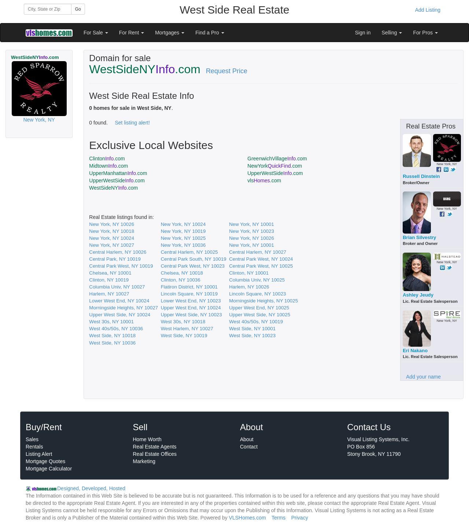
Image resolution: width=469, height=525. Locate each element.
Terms (278, 518)
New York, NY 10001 (251, 224)
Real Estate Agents (155, 447)
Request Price (226, 71)
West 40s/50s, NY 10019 (256, 321)
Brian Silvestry (419, 237)
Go (78, 9)
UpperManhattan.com (118, 173)
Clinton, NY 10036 (180, 280)
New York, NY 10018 (111, 231)
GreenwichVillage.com (277, 158)
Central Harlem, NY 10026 (117, 252)
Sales (32, 439)
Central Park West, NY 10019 (121, 266)
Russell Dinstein (421, 176)
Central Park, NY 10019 (115, 259)
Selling (392, 33)
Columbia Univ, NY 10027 (117, 287)
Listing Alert (39, 454)
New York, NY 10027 (111, 245)
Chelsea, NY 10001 (110, 273)
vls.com (264, 180)
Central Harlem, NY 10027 (257, 252)
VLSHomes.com (247, 518)
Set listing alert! (132, 123)
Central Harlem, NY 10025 (189, 252)
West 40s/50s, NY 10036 (116, 328)
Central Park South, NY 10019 (193, 259)
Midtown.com (108, 166)
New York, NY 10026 (111, 224)
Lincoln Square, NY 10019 (189, 294)
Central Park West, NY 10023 (193, 266)
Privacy (299, 518)
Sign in (363, 33)
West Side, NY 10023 (252, 335)
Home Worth (147, 439)
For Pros (425, 33)
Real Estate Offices (155, 454)
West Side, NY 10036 (112, 343)
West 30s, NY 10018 (183, 321)
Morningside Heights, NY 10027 (123, 307)
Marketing (144, 461)
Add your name (423, 377)
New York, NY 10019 (183, 231)
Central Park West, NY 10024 (261, 259)
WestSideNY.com (113, 188)
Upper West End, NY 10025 (259, 307)
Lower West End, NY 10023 (191, 301)
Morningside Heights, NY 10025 (263, 301)
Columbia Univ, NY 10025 (257, 280)
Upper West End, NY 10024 (191, 307)
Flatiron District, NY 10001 (189, 287)
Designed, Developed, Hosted (91, 488)
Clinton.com (107, 158)
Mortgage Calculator (49, 469)
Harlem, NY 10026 (249, 287)
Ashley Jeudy (418, 295)
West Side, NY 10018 (112, 335)
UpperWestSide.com (275, 173)
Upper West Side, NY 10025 (259, 314)
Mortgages (169, 33)
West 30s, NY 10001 (111, 321)
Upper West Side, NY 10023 (191, 314)
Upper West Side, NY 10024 (119, 314)
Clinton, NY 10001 (249, 273)
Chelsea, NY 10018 (182, 273)
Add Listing (427, 10)
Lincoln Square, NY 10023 (257, 294)
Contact (249, 447)
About (247, 439)
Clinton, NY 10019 (109, 280)
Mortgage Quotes (45, 461)
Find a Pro (209, 33)
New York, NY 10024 (183, 224)
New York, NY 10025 (183, 238)
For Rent (131, 33)
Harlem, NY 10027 (109, 294)
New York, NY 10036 (183, 245)
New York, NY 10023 (251, 231)
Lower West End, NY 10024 (119, 301)
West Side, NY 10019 (184, 335)
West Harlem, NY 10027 (187, 328)
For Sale (96, 33)
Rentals (34, 447)
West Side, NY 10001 (252, 328)
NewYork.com (274, 166)
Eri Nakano (415, 350)
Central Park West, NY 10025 (261, 266)
